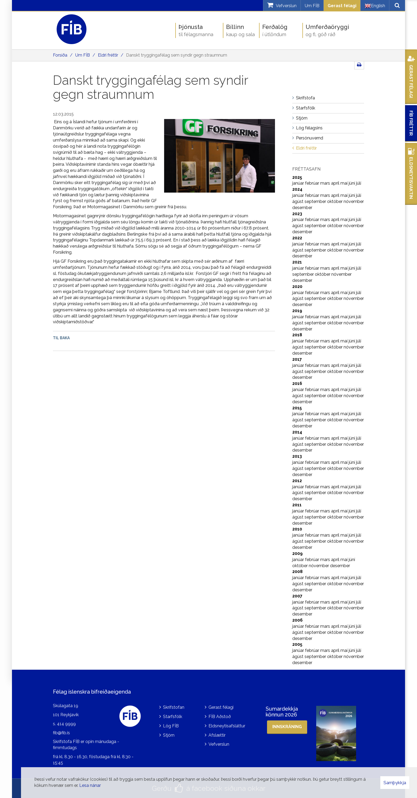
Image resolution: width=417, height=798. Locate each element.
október (335, 201)
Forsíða (60, 55)
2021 (297, 262)
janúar (298, 183)
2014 (297, 432)
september (316, 201)
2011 (297, 504)
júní (352, 183)
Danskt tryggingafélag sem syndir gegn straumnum (176, 55)
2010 (297, 529)
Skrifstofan (173, 707)
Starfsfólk (172, 716)
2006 (297, 620)
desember (302, 207)
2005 (297, 644)
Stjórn (168, 735)
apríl (335, 183)
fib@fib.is (61, 732)
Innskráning (287, 726)
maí (344, 183)
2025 (297, 177)
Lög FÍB (171, 725)
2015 (297, 407)
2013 (297, 456)
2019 (297, 310)
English (375, 6)
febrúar (312, 183)
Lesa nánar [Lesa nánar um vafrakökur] (90, 785)
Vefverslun (218, 744)
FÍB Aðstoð (219, 716)
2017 (297, 359)
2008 (297, 571)
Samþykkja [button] (394, 782)
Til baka (61, 338)
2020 (297, 286)
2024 (297, 189)
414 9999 (66, 723)
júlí (358, 183)
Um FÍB (312, 5)
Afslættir (217, 735)
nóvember (354, 201)
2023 (297, 213)
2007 (297, 595)
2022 (297, 237)
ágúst (298, 201)
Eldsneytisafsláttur (226, 725)
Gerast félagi (342, 5)
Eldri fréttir (108, 55)
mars (325, 183)
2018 (297, 334)
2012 (297, 480)
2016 (297, 383)
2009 (297, 553)
